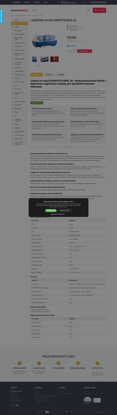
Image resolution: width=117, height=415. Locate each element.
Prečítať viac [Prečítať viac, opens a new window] (64, 207)
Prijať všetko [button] (50, 210)
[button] (58, 214)
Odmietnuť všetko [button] (64, 210)
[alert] (58, 207)
